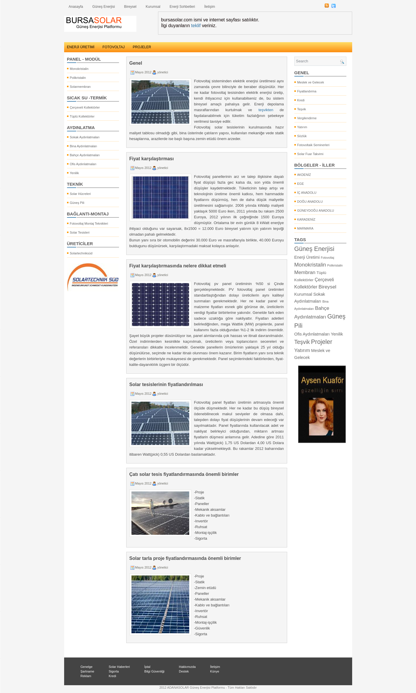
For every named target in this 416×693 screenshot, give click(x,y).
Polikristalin (78, 77)
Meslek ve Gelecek (310, 82)
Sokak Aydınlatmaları (85, 137)
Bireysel (130, 7)
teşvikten (266, 110)
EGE (300, 183)
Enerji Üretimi (307, 257)
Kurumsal (153, 7)
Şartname (87, 671)
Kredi (301, 100)
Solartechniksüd (81, 253)
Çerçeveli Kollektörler (85, 107)
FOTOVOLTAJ (114, 47)
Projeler (322, 341)
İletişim (209, 7)
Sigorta (114, 671)
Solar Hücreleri (80, 193)
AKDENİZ (304, 174)
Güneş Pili (77, 202)
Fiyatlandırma (307, 91)
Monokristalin (79, 68)
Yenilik (74, 173)
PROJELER (142, 47)
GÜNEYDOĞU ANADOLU (315, 210)
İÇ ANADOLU (307, 192)
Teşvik (301, 109)
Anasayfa (76, 7)
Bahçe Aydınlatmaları (85, 155)
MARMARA (305, 228)
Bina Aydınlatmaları (83, 146)
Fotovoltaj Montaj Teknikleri (89, 223)
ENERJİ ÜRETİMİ (80, 47)
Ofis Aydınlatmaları (83, 164)
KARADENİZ (306, 219)
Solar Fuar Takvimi (310, 154)
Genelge (87, 666)
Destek (184, 671)
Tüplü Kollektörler (82, 116)
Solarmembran (80, 86)
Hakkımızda (187, 666)
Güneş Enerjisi (103, 7)
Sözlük (302, 136)
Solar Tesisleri (80, 232)
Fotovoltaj (327, 257)
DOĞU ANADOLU (310, 201)
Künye (214, 671)
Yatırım (302, 127)
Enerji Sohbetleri (182, 7)
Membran (304, 272)
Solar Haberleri (119, 666)
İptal (147, 666)
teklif (196, 25)
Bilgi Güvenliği (154, 671)
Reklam (86, 676)
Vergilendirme (307, 118)
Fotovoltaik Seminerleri (313, 145)
